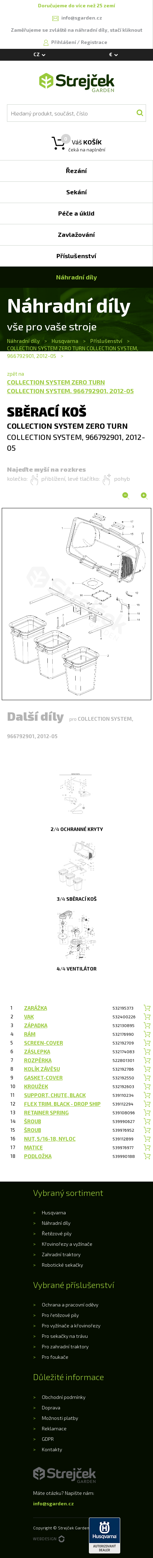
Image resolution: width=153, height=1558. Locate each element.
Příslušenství (106, 341)
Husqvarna (65, 341)
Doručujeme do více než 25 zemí (76, 5)
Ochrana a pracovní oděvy (70, 1305)
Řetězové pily (56, 1233)
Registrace (94, 42)
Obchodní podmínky (63, 1397)
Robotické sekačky (62, 1265)
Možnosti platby (60, 1418)
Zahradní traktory (61, 1254)
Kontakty (52, 1449)
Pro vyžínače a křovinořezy (71, 1325)
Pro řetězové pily (60, 1315)
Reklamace (54, 1428)
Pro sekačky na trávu (65, 1336)
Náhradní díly (24, 341)
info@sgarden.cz (53, 1503)
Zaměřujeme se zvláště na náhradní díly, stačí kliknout (76, 30)
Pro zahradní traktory (65, 1346)
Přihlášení (64, 42)
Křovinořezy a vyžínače (67, 1244)
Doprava (51, 1407)
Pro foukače (55, 1357)
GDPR (48, 1439)
